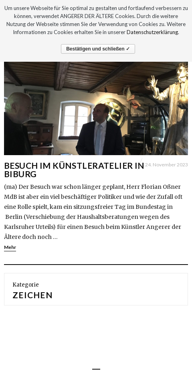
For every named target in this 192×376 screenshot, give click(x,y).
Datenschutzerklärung (152, 32)
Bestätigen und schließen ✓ (98, 49)
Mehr (10, 247)
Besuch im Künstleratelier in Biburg (74, 169)
